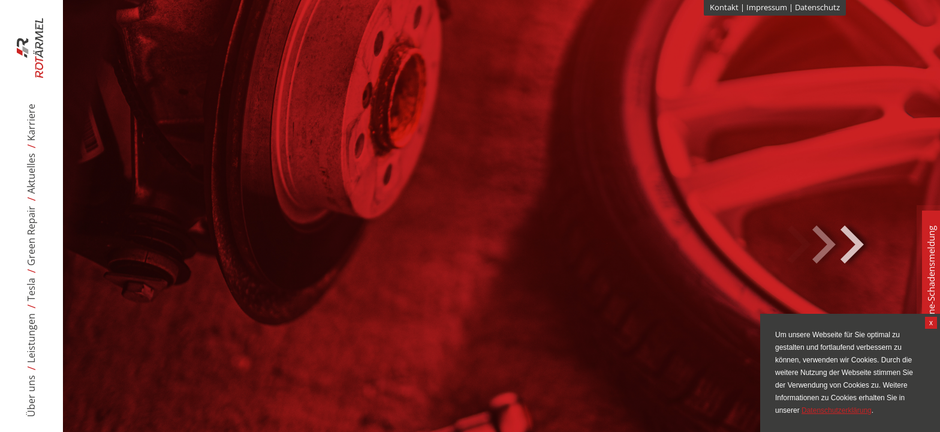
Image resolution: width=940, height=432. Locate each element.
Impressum (766, 7)
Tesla (31, 289)
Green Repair (31, 236)
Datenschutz (817, 7)
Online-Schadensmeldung (931, 279)
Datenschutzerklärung (837, 410)
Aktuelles (31, 173)
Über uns (31, 396)
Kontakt (724, 7)
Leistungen (31, 338)
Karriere (31, 122)
